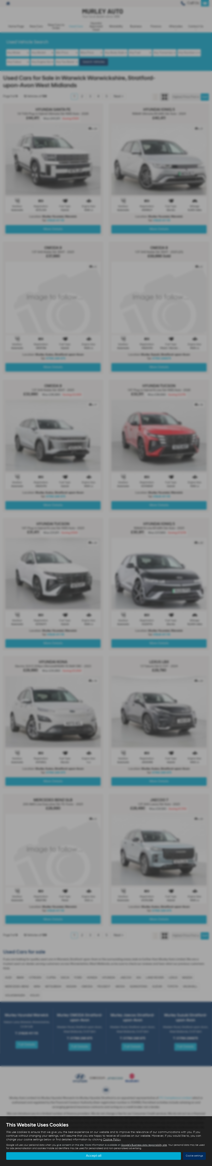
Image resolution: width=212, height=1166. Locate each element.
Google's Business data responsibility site (144, 1145)
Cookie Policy (111, 1139)
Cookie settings (194, 1156)
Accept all (93, 1156)
